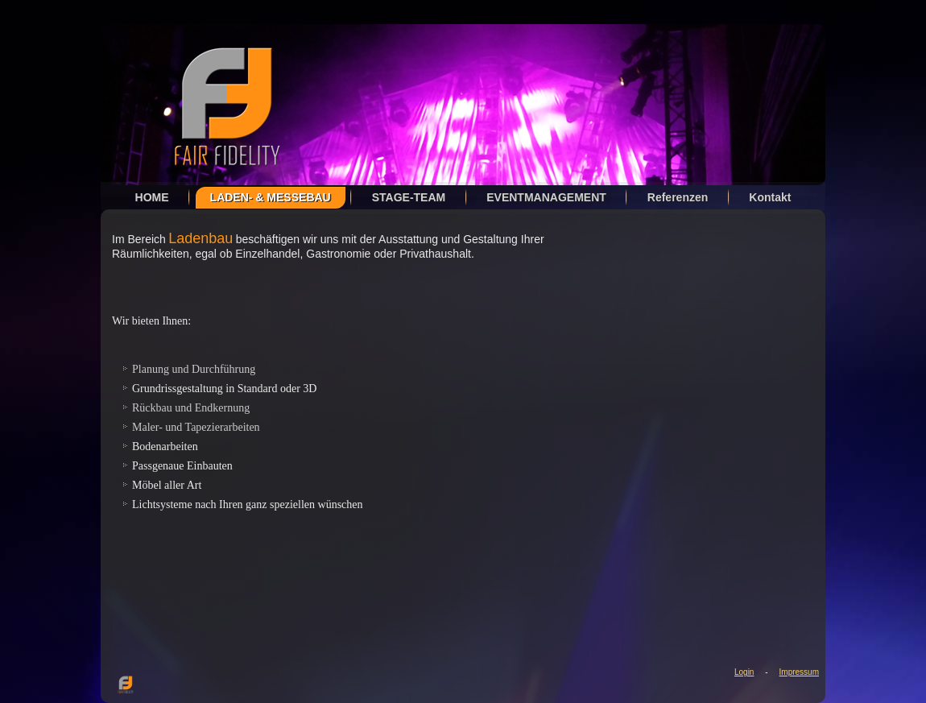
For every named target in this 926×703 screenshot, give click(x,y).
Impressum (799, 672)
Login (744, 672)
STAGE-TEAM (409, 197)
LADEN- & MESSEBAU (270, 197)
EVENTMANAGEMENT (546, 197)
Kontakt (770, 197)
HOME (152, 197)
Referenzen (677, 197)
